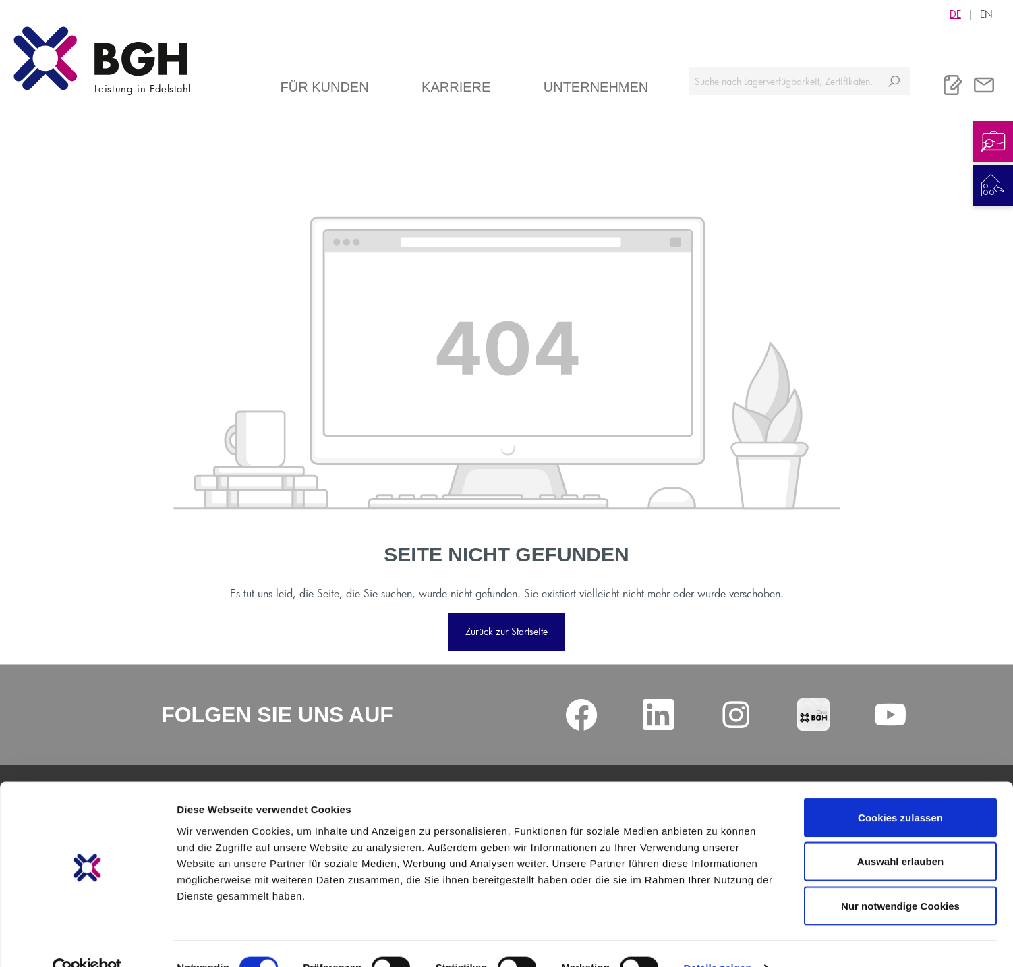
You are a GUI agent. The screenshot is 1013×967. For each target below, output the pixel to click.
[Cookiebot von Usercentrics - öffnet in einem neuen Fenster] (87, 941)
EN (986, 13)
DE (955, 13)
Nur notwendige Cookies (900, 878)
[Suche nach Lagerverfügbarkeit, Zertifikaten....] (783, 81)
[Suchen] (893, 81)
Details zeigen (717, 940)
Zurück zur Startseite (506, 631)
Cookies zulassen (900, 790)
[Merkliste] (952, 85)
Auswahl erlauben (900, 834)
